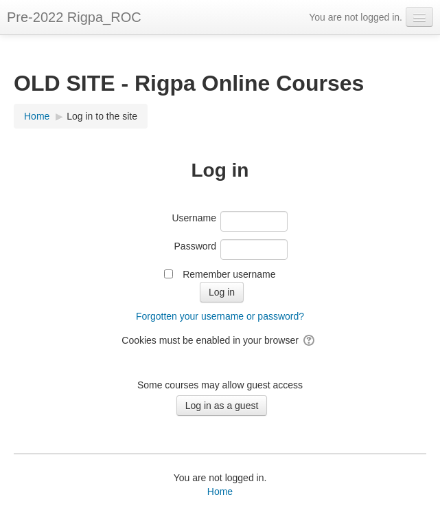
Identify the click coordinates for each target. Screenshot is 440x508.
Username (194, 217)
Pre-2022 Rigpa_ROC (74, 17)
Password (195, 246)
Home (220, 491)
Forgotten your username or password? (220, 316)
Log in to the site (102, 116)
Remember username (229, 274)
